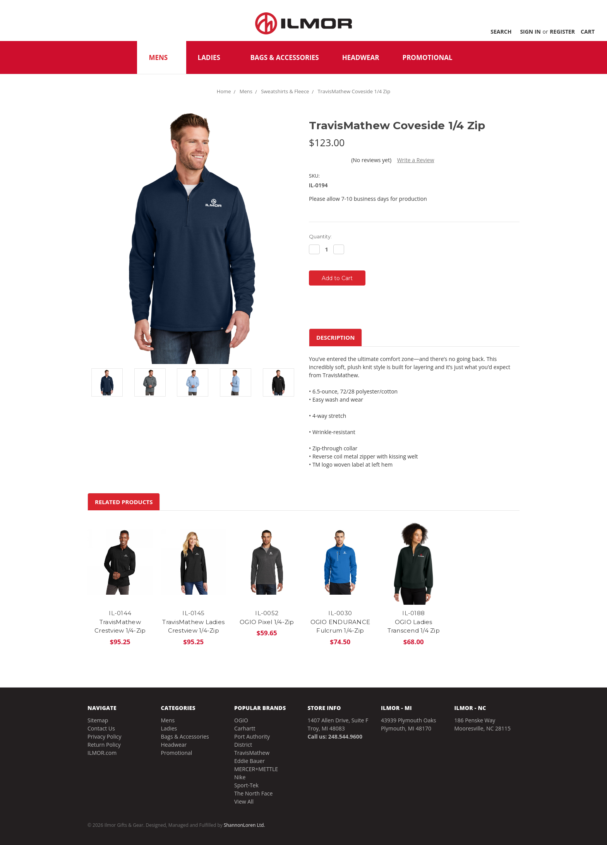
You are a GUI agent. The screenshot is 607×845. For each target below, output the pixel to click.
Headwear (360, 57)
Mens (161, 57)
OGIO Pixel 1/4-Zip (267, 622)
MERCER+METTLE (256, 769)
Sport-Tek (246, 785)
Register (562, 31)
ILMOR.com (102, 752)
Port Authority (252, 736)
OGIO (241, 720)
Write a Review (415, 160)
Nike (239, 777)
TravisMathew (251, 752)
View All (244, 801)
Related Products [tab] (124, 502)
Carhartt (244, 728)
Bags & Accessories (284, 57)
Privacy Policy (104, 736)
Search (500, 31)
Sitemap (97, 720)
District (243, 744)
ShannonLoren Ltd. (244, 825)
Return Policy (104, 744)
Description (335, 337)
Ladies (212, 57)
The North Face (253, 793)
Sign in (530, 31)
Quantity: (320, 236)
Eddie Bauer (249, 761)
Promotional (427, 57)
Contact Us (101, 728)
